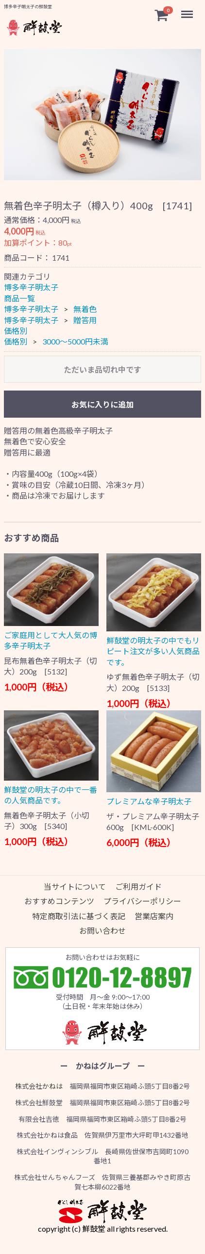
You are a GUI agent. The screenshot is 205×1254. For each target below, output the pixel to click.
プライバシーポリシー (142, 901)
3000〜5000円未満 (75, 341)
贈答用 (85, 320)
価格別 (15, 330)
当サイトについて (75, 886)
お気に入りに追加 (102, 404)
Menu (188, 9)
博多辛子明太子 (31, 287)
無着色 (85, 309)
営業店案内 (154, 916)
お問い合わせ (102, 930)
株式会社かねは (39, 1086)
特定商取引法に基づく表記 (78, 916)
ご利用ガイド (138, 886)
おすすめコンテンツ (59, 901)
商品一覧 (19, 298)
